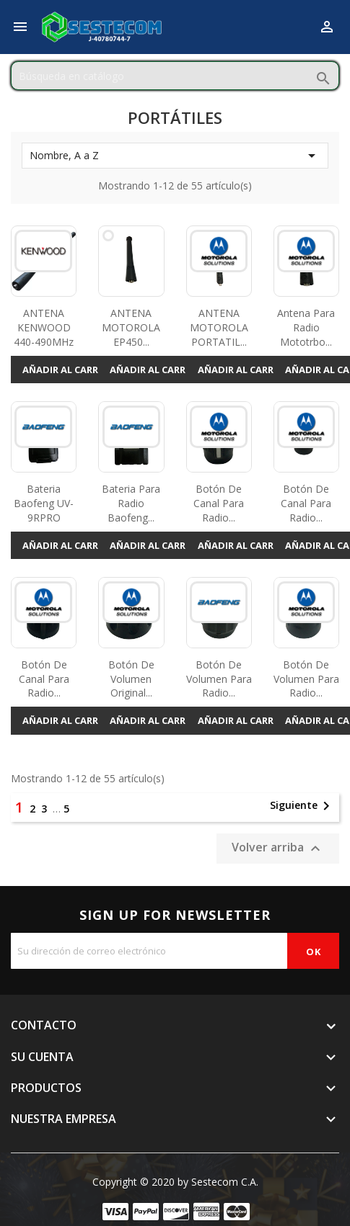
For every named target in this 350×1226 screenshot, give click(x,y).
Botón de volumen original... (131, 679)
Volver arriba (278, 848)
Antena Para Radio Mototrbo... (306, 327)
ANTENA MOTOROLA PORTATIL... (219, 327)
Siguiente (302, 806)
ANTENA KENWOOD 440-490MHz (44, 327)
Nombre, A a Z (175, 155)
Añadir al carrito (68, 369)
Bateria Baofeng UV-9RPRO (44, 503)
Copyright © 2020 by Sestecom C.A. (175, 1182)
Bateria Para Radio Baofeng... (131, 503)
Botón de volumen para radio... (219, 679)
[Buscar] (175, 75)
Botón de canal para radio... (218, 503)
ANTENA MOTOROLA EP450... (131, 327)
